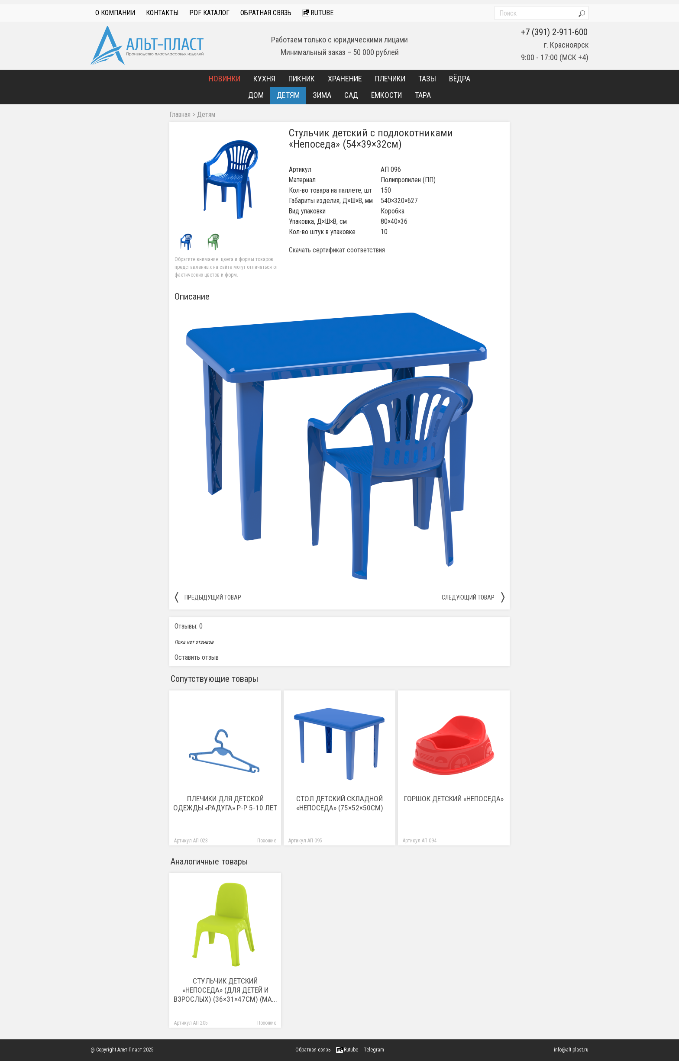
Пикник (301, 78)
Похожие (266, 841)
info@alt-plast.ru (571, 1050)
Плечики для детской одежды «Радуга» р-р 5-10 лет (225, 803)
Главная (180, 115)
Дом (256, 95)
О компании (115, 13)
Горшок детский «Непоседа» (454, 798)
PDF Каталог (209, 13)
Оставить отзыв (197, 657)
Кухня (264, 78)
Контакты (162, 13)
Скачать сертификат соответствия (337, 250)
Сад (351, 95)
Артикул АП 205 (191, 1023)
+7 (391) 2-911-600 (554, 32)
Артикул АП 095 (305, 841)
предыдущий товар (208, 597)
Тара (423, 95)
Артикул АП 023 (191, 841)
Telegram (374, 1050)
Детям (288, 95)
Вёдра (459, 78)
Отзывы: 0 (189, 626)
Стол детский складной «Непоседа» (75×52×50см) (339, 803)
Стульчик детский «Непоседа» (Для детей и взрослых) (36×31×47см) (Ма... (225, 990)
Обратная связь (265, 13)
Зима (322, 95)
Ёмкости (386, 95)
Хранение (345, 78)
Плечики (390, 78)
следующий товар (473, 597)
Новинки (224, 78)
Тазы (427, 78)
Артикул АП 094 (419, 841)
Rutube (317, 13)
